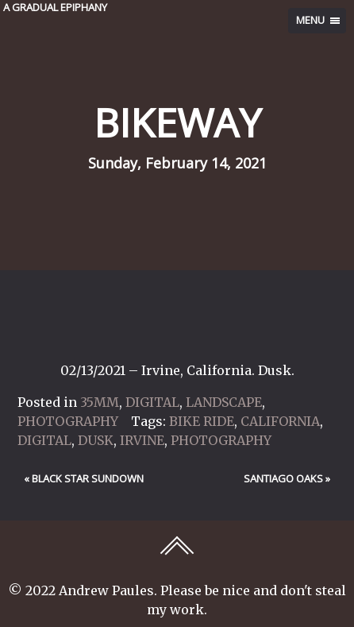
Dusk (96, 440)
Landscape (224, 402)
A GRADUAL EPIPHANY (55, 7)
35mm (99, 402)
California (280, 421)
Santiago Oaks (283, 478)
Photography (67, 421)
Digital (152, 402)
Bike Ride (201, 421)
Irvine (142, 440)
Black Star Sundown (88, 478)
